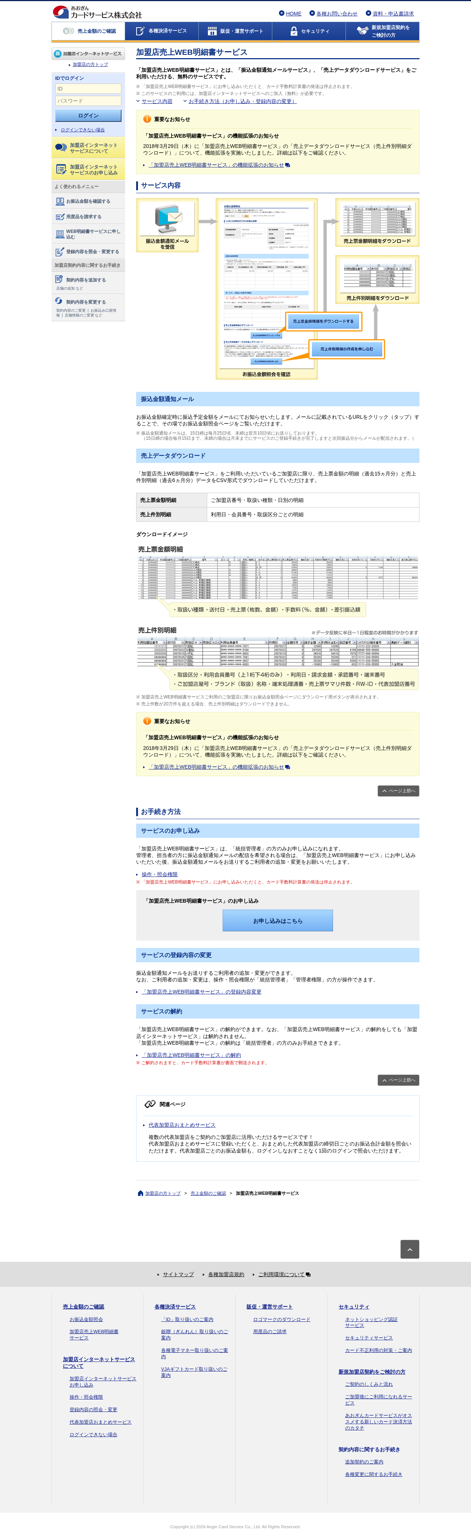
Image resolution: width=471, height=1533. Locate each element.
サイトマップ (178, 1274)
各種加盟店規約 (226, 1274)
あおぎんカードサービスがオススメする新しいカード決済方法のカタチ (378, 1422)
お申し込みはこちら (278, 921)
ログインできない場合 (83, 129)
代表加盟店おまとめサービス (182, 1125)
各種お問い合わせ (337, 14)
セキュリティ (354, 1307)
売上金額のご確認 (208, 1193)
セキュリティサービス (369, 1338)
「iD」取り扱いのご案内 (187, 1319)
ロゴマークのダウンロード (282, 1319)
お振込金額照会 (86, 1319)
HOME (293, 14)
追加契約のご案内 (364, 1462)
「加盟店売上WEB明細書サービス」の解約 (191, 1055)
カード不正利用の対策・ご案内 (378, 1350)
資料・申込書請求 (393, 14)
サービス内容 (157, 101)
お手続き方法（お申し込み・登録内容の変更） (243, 101)
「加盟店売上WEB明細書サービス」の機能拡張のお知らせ (221, 165)
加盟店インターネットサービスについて (86, 148)
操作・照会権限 (160, 874)
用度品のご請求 (270, 1331)
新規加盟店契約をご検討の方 (372, 1372)
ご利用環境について (286, 1274)
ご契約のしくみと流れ (369, 1384)
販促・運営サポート (270, 1307)
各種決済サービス (175, 1307)
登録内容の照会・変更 (93, 1409)
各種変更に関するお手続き (374, 1474)
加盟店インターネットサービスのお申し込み (87, 170)
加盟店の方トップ (88, 53)
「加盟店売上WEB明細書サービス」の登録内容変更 (202, 992)
